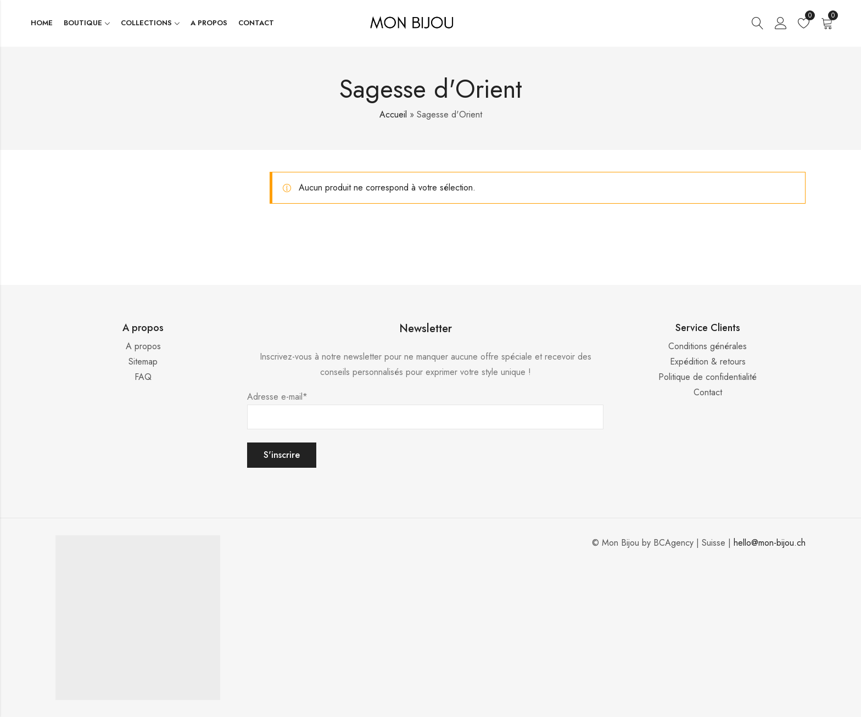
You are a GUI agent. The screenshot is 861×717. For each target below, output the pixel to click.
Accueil (393, 114)
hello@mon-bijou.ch (770, 542)
